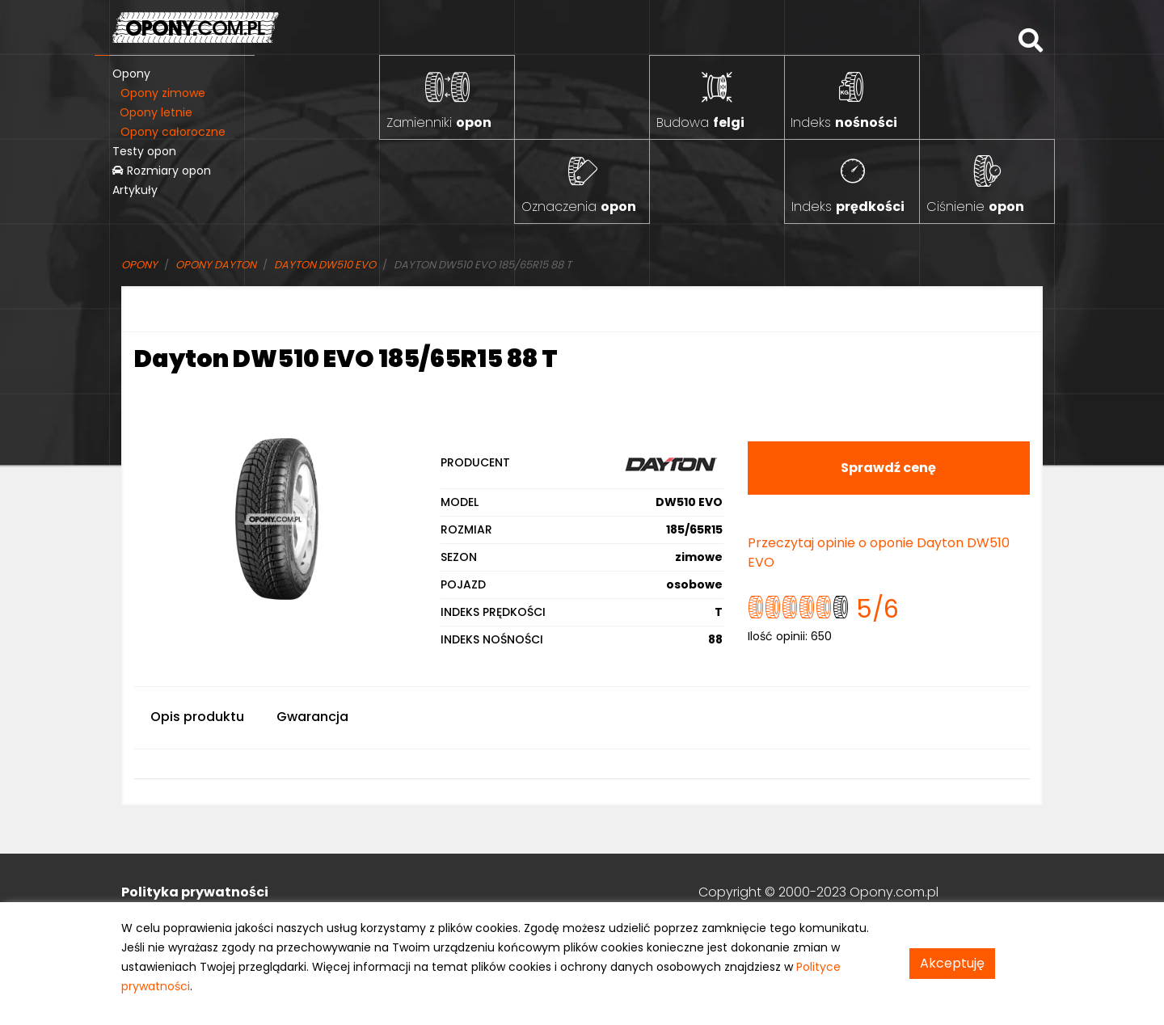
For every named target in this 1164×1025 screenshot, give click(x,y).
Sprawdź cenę (888, 467)
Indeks (844, 122)
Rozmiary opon (161, 170)
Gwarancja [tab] (312, 716)
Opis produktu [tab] (197, 716)
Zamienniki (438, 122)
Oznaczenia (578, 206)
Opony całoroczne (173, 132)
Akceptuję (952, 963)
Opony (131, 73)
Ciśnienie (975, 206)
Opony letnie (156, 112)
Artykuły (135, 190)
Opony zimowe (162, 93)
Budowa (700, 122)
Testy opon (144, 151)
